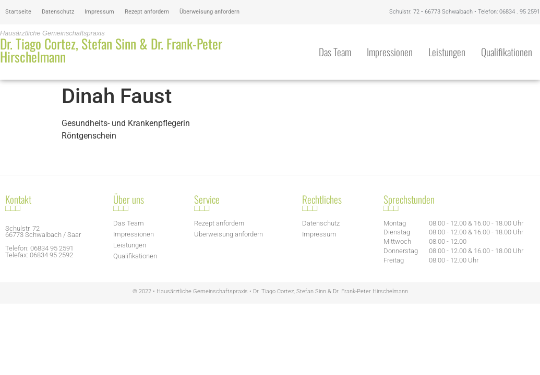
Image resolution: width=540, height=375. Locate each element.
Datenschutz (58, 11)
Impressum (99, 11)
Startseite (18, 11)
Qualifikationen (506, 51)
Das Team (335, 51)
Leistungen (446, 51)
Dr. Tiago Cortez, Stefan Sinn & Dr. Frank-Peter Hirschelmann (111, 50)
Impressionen (390, 51)
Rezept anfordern (147, 11)
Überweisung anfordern (209, 11)
